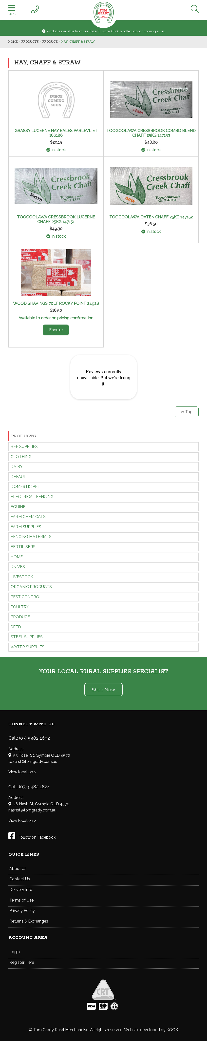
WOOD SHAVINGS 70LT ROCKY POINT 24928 (56, 303)
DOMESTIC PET (25, 486)
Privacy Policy (22, 910)
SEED (16, 627)
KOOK (172, 1029)
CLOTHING (21, 456)
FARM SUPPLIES (26, 526)
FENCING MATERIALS (31, 536)
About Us (17, 868)
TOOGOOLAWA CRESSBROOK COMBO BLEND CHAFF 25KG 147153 (151, 133)
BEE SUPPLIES (24, 446)
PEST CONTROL (26, 597)
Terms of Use (21, 900)
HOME (17, 557)
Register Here (21, 962)
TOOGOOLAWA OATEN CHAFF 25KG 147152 (151, 217)
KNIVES (18, 566)
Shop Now (103, 689)
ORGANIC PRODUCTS (31, 586)
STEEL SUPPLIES (27, 637)
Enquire (56, 330)
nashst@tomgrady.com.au (32, 810)
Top (186, 411)
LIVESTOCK (22, 577)
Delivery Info (20, 889)
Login (14, 951)
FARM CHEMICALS (28, 516)
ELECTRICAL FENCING (32, 496)
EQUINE (18, 506)
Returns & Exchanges (28, 921)
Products (23, 436)
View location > (22, 772)
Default (19, 476)
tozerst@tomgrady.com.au (32, 761)
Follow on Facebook (32, 837)
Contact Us (19, 879)
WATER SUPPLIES (27, 647)
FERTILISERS (23, 546)
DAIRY (17, 466)
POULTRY (20, 607)
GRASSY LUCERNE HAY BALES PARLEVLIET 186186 (56, 133)
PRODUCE (20, 617)
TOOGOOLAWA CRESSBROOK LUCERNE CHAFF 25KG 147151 (56, 219)
